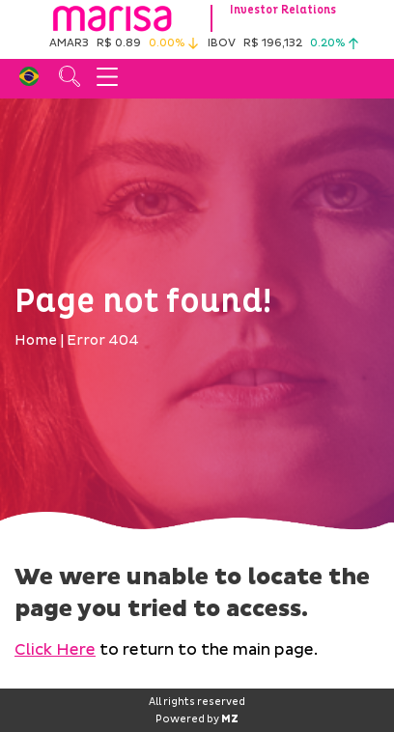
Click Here (55, 650)
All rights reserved (197, 702)
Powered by (197, 719)
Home (35, 340)
